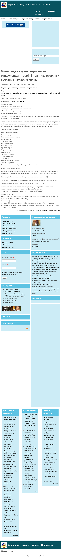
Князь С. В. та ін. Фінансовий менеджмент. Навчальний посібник (9, 444)
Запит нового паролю (9, 274)
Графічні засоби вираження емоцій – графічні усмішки (31, 480)
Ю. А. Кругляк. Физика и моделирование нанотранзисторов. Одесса (50, 422)
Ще (36, 491)
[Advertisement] (47, 34)
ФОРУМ (37, 11)
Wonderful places (10, 300)
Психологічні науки (31, 93)
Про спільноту (8, 233)
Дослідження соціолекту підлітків (29, 487)
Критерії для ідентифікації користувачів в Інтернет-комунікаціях (29, 471)
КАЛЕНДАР (52, 11)
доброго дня (48, 481)
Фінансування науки (10, 228)
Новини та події (49, 464)
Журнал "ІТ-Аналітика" (12, 291)
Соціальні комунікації (45, 93)
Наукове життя (8, 221)
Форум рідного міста (11, 289)
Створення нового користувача (12, 272)
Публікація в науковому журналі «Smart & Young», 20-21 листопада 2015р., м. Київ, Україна (45, 259)
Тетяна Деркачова (15, 84)
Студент (35, 246)
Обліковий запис (8, 247)
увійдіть (44, 210)
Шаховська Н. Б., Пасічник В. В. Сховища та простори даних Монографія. (9, 504)
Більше (15, 535)
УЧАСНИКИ (39, 15)
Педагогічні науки (18, 93)
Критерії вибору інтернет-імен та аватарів (30, 437)
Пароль (5, 265)
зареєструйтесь (55, 210)
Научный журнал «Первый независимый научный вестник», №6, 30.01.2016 (44, 280)
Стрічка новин (8, 242)
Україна (12, 101)
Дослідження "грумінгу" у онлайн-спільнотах (31, 462)
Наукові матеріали (14, 19)
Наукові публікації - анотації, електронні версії (37, 19)
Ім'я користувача (8, 257)
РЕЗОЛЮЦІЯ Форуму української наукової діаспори (50, 460)
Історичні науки (6, 93)
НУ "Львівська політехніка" (41, 241)
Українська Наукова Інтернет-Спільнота (29, 4)
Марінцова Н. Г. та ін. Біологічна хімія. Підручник (10, 466)
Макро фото (9, 302)
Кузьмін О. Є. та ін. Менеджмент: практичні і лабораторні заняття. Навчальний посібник (10, 477)
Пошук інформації (9, 231)
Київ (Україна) (20, 101)
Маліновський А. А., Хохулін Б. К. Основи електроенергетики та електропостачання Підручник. (10, 526)
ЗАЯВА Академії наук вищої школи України (30, 426)
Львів (34, 235)
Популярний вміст (9, 245)
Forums (3, 19)
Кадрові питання (8, 226)
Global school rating (11, 298)
